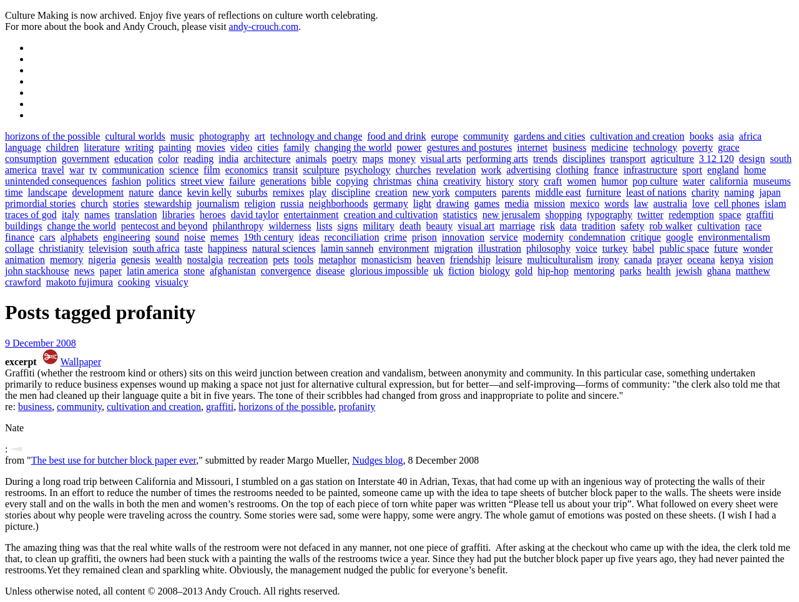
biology (494, 270)
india (228, 158)
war (76, 170)
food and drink (396, 136)
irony (608, 259)
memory (66, 259)
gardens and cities (550, 136)
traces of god (31, 214)
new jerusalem (512, 214)
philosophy (548, 248)
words (616, 203)
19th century (268, 237)
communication (133, 170)
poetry (344, 158)
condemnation (597, 237)
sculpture (321, 170)
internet (532, 147)
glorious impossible (389, 270)
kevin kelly (209, 192)
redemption (691, 214)
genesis (135, 259)
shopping (564, 214)
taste (193, 248)
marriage (517, 226)
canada (638, 259)
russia (291, 203)
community (486, 136)
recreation (248, 259)
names (97, 214)
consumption (31, 158)
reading (198, 158)
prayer (669, 259)
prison (424, 237)
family (296, 147)
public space (684, 248)
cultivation (718, 226)
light (422, 203)
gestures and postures (469, 147)
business (569, 147)
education (133, 158)
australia (670, 203)
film (211, 170)
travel (53, 170)
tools (303, 259)
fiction (461, 270)
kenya (732, 259)
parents (515, 192)
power (408, 147)
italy (70, 214)
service (503, 237)
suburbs (252, 192)
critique (645, 237)
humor (614, 181)
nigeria (101, 259)
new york (431, 192)
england (723, 170)
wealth (168, 259)
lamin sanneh (347, 248)
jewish (689, 270)
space (730, 214)
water (694, 181)
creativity (462, 181)
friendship (470, 259)
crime (395, 237)
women (581, 181)
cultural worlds (135, 136)
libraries (178, 214)
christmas (392, 181)
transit (285, 170)
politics (160, 181)
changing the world (353, 147)
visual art (476, 226)
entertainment (311, 214)
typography (609, 214)
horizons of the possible (52, 136)
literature (102, 147)
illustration (499, 248)
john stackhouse (37, 270)
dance (170, 192)
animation (25, 259)
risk (547, 226)
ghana (718, 270)
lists (324, 226)
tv (93, 170)
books (701, 136)
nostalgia (205, 259)
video (241, 147)
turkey (615, 248)
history (499, 181)
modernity (543, 237)
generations (283, 181)
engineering (126, 237)
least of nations (656, 192)
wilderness (289, 226)
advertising (528, 170)
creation (391, 192)
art (260, 136)
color (168, 158)
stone (194, 270)
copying (352, 181)
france (606, 170)
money (402, 158)
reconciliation (351, 237)
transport (628, 158)
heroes (213, 214)
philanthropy (237, 226)
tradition (598, 226)
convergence (286, 270)
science (184, 170)
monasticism (386, 259)
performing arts (497, 158)
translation (136, 214)
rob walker (670, 226)
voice (586, 248)
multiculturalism (560, 259)
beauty (439, 226)
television (108, 248)
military (379, 226)
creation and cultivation (391, 214)
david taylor (255, 214)
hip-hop (553, 270)
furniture (603, 192)
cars (47, 237)
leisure (509, 259)
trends (545, 158)
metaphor (337, 259)
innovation (463, 237)
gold (523, 270)
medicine (609, 147)
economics (246, 170)
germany (390, 203)
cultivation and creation (638, 136)
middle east (558, 192)
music (182, 136)
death (410, 226)
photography (224, 136)
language (23, 147)
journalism (218, 203)
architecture (267, 158)
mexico (584, 203)
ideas (309, 237)
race (753, 226)
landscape (47, 192)
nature (141, 192)
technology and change (316, 136)
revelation (456, 170)
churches (413, 170)
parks (631, 270)
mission (549, 203)
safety (632, 226)
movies (211, 147)
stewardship (168, 203)
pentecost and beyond (164, 226)
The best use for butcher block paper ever (114, 460)
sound (167, 237)
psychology (368, 170)
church (94, 203)
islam (776, 203)
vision (761, 259)
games (486, 203)
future (726, 248)
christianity (61, 248)
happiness (227, 248)
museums (771, 181)
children (62, 147)
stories (126, 203)
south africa (155, 248)
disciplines (583, 158)
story (529, 181)
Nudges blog (377, 460)
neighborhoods (338, 203)
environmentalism (734, 237)
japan (770, 192)
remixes (289, 192)
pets (281, 259)
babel (644, 248)
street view (202, 181)
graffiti (759, 214)
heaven (430, 259)
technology (655, 147)
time (13, 192)
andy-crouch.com (264, 26)
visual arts (441, 158)
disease (330, 270)
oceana (701, 259)
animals (311, 158)
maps (372, 158)
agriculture (672, 158)
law (641, 203)
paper (111, 270)
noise (194, 237)
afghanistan (233, 270)
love (701, 203)
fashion (126, 181)
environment (404, 248)
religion (260, 203)
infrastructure (650, 170)
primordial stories (40, 203)
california (729, 181)
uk (438, 270)
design (752, 158)
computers (476, 192)
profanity (357, 406)
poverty (697, 147)
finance (19, 237)
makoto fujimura (79, 282)
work (491, 170)
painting (175, 147)
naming (739, 192)
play (317, 192)
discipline (350, 192)
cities (267, 147)
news (84, 270)
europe (445, 136)
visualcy (171, 282)
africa (750, 136)
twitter (650, 214)
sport (692, 170)
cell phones (736, 203)
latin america (153, 270)
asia (726, 136)
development (98, 192)
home (755, 170)
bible (321, 181)
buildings (23, 226)
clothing (572, 170)
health (659, 270)
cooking (134, 282)
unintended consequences (56, 181)
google (680, 237)
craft (553, 181)
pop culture (654, 181)
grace (729, 147)
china (427, 181)
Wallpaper (81, 361)
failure (242, 181)
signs (347, 226)
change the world (81, 226)
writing (139, 147)
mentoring (594, 270)
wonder (758, 248)
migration (453, 248)
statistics (460, 214)
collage (19, 248)
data (568, 226)
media (516, 203)
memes (224, 237)
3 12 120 (716, 158)
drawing (452, 203)
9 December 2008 (40, 343)
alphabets (79, 237)
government (85, 158)
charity (705, 192)
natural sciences (284, 248)
